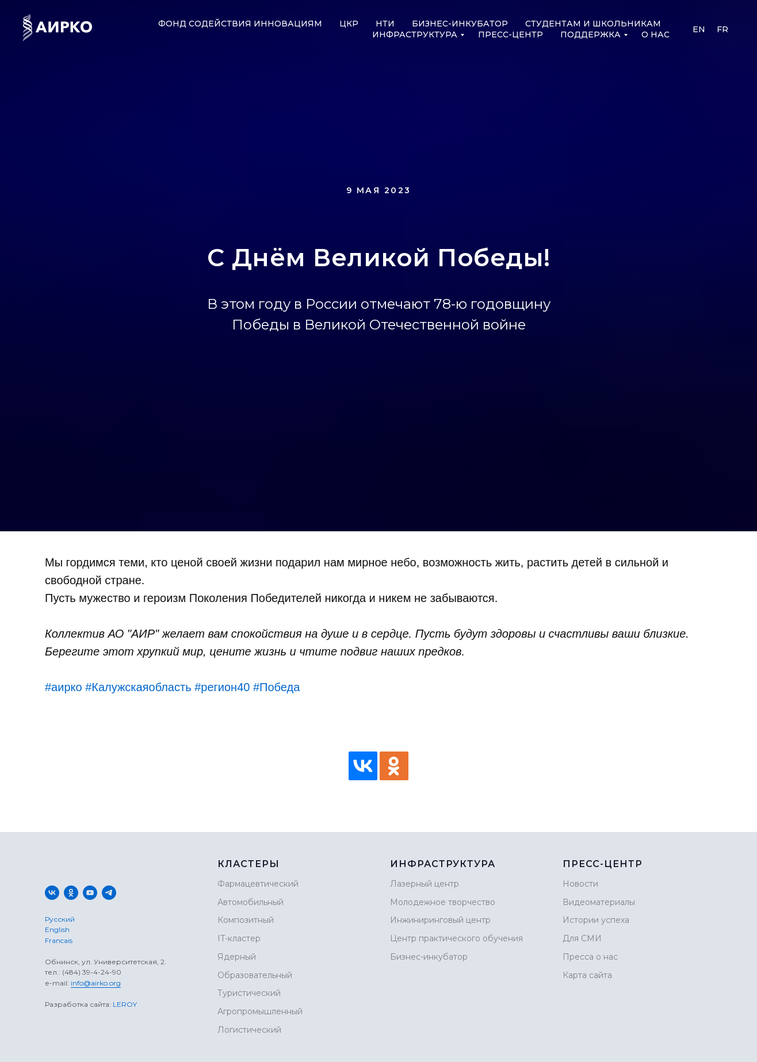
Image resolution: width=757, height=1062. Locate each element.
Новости (580, 884)
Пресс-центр (510, 34)
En (699, 29)
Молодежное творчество (442, 902)
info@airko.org (96, 983)
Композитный (245, 920)
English (57, 929)
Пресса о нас (590, 957)
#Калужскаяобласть (138, 687)
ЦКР (348, 23)
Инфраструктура (414, 34)
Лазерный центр (424, 884)
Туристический (249, 993)
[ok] (71, 892)
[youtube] (90, 892)
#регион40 (222, 687)
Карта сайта (587, 975)
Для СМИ (582, 938)
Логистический (249, 1030)
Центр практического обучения (456, 938)
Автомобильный (250, 902)
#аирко (63, 687)
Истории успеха (596, 920)
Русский (60, 919)
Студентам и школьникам (593, 23)
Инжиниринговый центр (440, 920)
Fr (722, 29)
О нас (655, 34)
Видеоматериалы (599, 902)
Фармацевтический (258, 884)
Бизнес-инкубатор (460, 23)
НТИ (385, 23)
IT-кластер (239, 938)
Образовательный (254, 975)
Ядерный (236, 957)
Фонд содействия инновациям (240, 23)
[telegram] (109, 892)
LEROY (125, 1004)
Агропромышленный (260, 1011)
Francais (58, 940)
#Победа (276, 687)
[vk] (52, 892)
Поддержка (590, 34)
